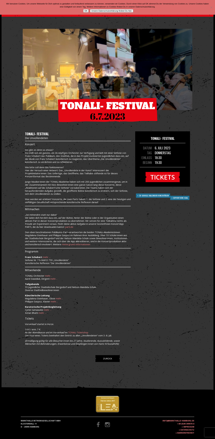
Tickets (162, 177)
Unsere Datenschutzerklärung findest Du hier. (111, 11)
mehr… (48, 275)
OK (85, 11)
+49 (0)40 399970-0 (185, 423)
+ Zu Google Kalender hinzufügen (153, 195)
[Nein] (211, 7)
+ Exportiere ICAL (180, 198)
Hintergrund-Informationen (76, 244)
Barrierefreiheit (185, 433)
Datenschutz (187, 430)
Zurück (107, 358)
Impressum (188, 427)
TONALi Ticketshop (78, 332)
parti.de (69, 226)
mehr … (47, 257)
